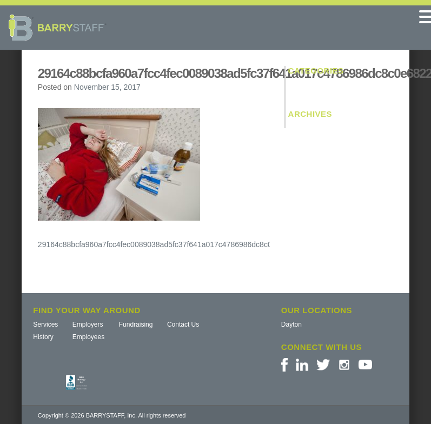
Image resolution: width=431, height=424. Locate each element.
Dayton (291, 324)
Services (45, 324)
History (43, 337)
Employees (88, 337)
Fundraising (136, 324)
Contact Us (183, 324)
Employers (87, 324)
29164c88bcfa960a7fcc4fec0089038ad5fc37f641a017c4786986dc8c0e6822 (165, 244)
